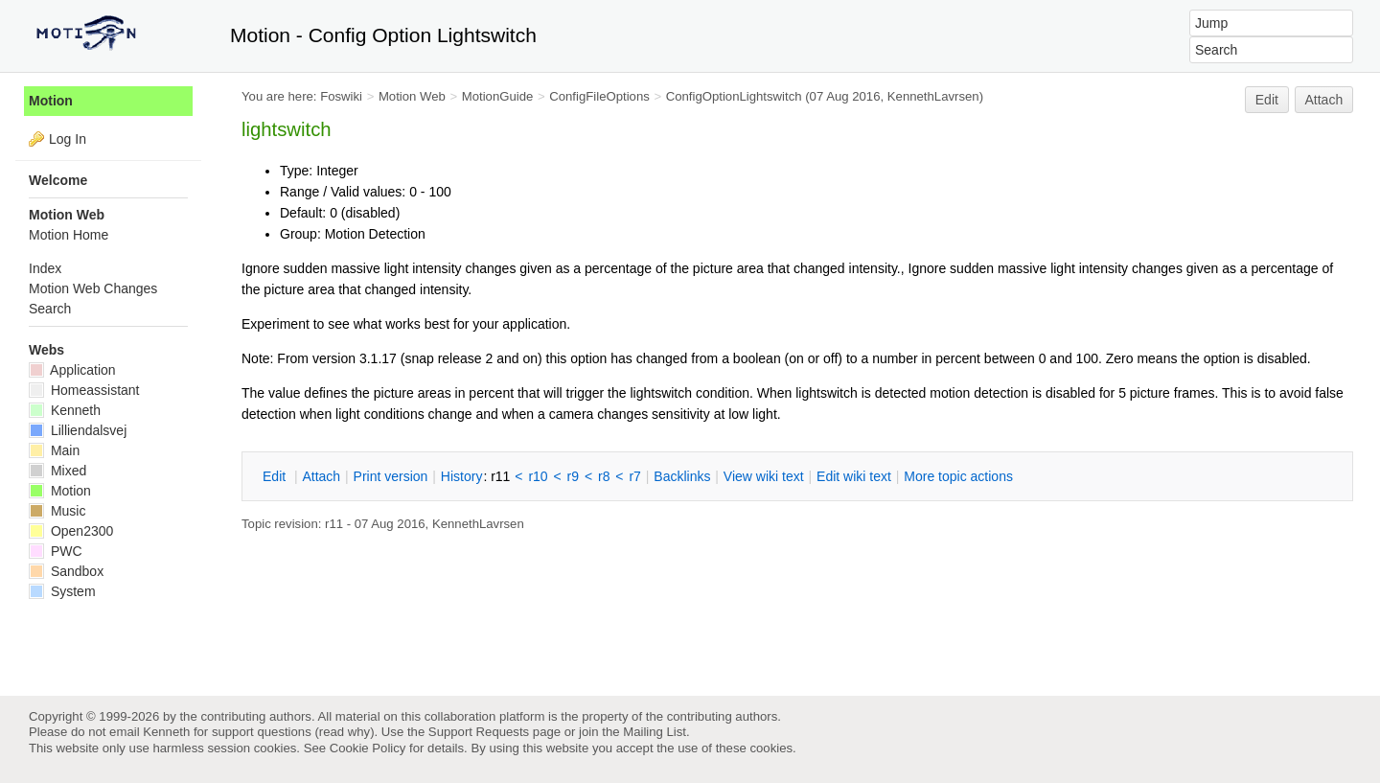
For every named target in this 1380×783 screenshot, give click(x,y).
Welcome (58, 180)
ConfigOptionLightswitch (734, 96)
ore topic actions (958, 476)
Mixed (57, 470)
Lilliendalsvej (77, 430)
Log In (67, 139)
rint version (391, 476)
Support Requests (478, 732)
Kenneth (65, 410)
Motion (51, 100)
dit (276, 476)
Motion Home (68, 234)
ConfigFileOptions (599, 96)
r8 (604, 476)
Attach (1324, 99)
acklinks (682, 476)
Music (57, 510)
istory (462, 476)
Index (45, 268)
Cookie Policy (368, 748)
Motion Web (412, 96)
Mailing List (654, 732)
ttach (321, 476)
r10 (537, 476)
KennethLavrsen (933, 96)
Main (54, 450)
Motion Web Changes (93, 288)
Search (50, 308)
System (62, 591)
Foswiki (341, 96)
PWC (55, 551)
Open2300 (71, 531)
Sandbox (66, 571)
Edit (1266, 99)
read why (344, 732)
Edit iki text (853, 476)
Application (72, 370)
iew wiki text (764, 476)
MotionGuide (498, 96)
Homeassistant (84, 390)
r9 (573, 476)
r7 (634, 476)
